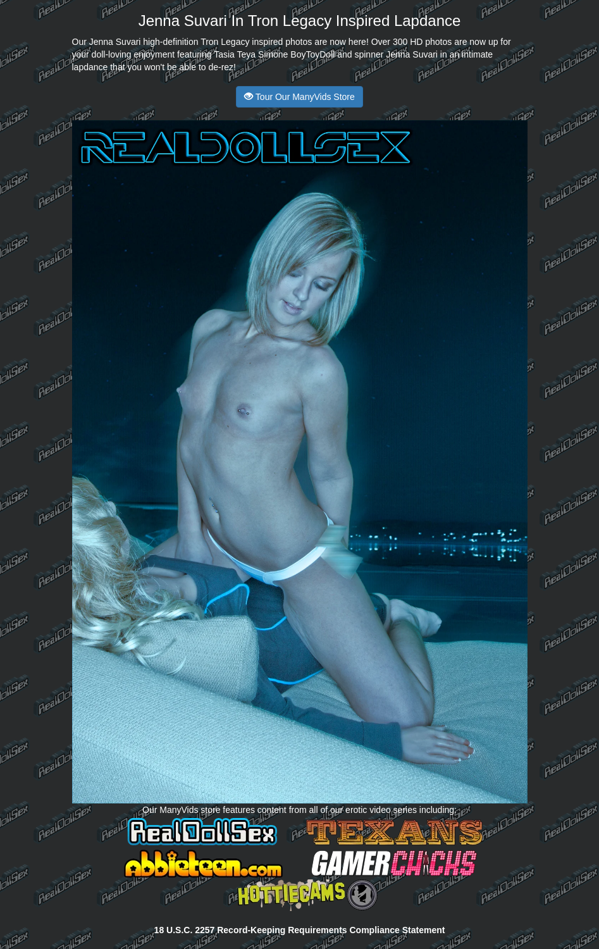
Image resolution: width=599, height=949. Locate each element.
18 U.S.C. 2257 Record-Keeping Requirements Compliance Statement (299, 930)
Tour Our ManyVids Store (299, 97)
